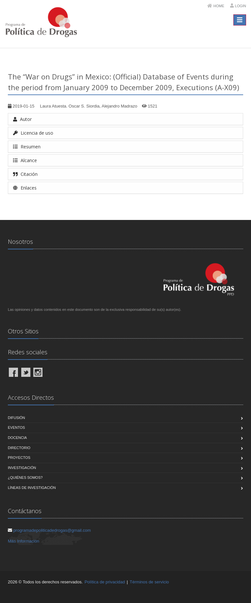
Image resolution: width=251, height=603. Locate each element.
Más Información (23, 541)
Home (218, 6)
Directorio (19, 448)
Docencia (17, 438)
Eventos (16, 427)
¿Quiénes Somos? (25, 477)
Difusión (16, 418)
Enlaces (25, 188)
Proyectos (19, 458)
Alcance (25, 160)
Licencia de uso (33, 133)
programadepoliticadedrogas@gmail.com (52, 530)
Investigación (22, 468)
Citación (25, 174)
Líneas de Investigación (32, 488)
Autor (22, 119)
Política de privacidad (105, 581)
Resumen (27, 146)
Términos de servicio (149, 581)
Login (240, 6)
